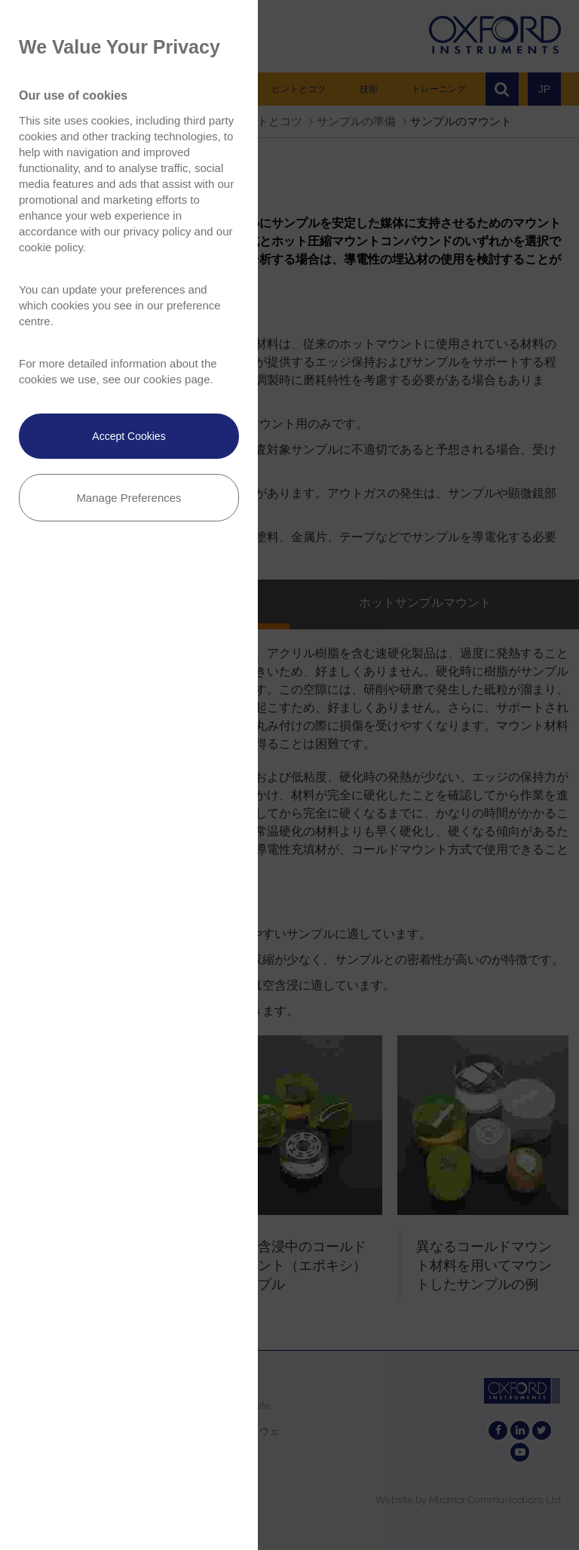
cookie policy (51, 247)
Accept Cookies (128, 436)
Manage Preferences (128, 497)
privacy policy (157, 231)
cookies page (176, 379)
